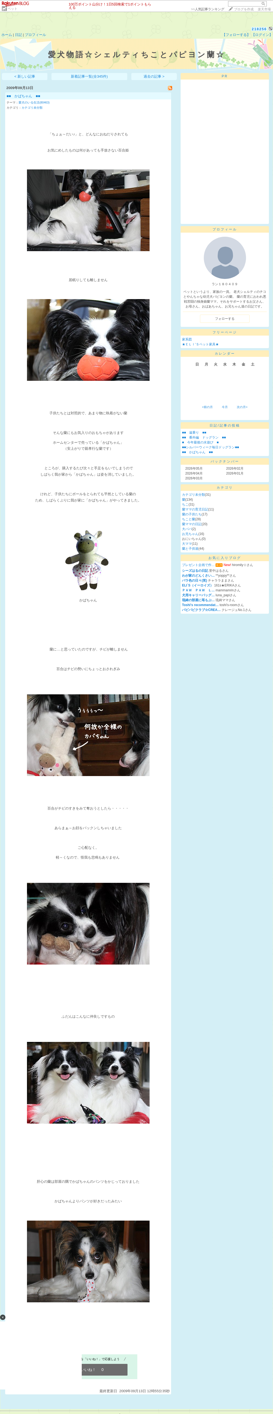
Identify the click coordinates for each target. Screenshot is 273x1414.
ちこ (185, 504)
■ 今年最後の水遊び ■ (200, 442)
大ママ (187, 544)
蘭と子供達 (190, 549)
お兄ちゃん (190, 534)
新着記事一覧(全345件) (89, 76)
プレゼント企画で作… (198, 565)
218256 (259, 29)
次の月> (242, 407)
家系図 (187, 339)
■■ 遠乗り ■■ (194, 432)
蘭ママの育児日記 (195, 509)
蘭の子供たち (192, 514)
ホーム (6, 35)
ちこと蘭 (188, 519)
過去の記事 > (154, 76)
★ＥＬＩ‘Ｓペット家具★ (200, 344)
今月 (225, 407)
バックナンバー (225, 461)
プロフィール (35, 35)
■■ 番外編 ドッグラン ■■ (204, 437)
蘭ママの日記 (192, 524)
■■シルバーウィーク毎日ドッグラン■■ (210, 447)
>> (207, 9)
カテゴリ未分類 (32, 107)
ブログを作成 (244, 9)
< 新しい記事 (24, 76)
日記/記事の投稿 (225, 425)
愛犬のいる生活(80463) (34, 102)
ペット (12, 9)
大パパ (187, 529)
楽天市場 (264, 9)
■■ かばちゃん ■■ (23, 96)
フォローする (225, 319)
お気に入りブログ (224, 558)
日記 (18, 35)
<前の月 (207, 407)
